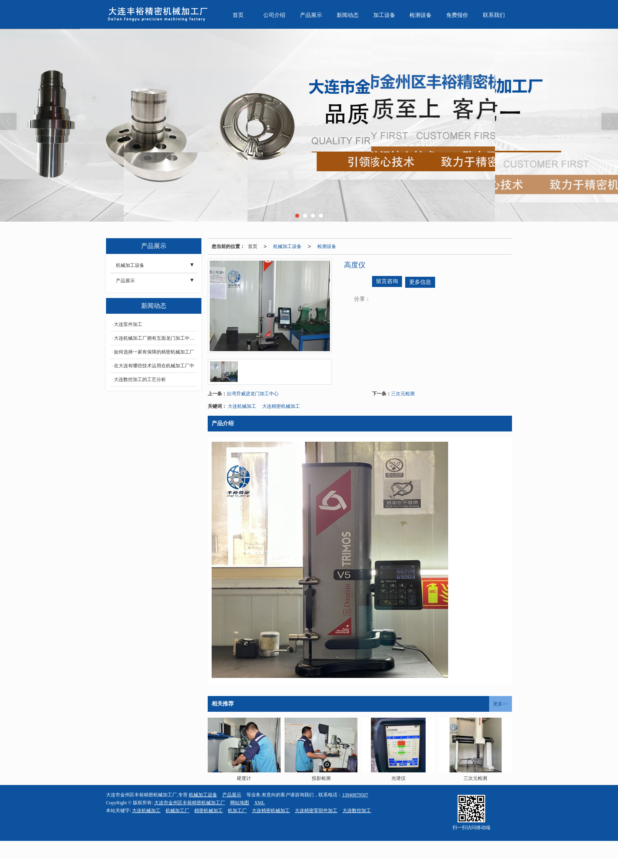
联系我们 (494, 15)
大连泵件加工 (128, 324)
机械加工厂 (177, 810)
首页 (238, 15)
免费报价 (457, 15)
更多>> (500, 704)
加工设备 (384, 15)
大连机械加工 (242, 406)
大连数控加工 (357, 810)
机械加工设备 (287, 246)
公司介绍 (274, 15)
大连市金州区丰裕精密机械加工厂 (189, 802)
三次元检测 (403, 393)
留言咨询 (387, 281)
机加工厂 (237, 810)
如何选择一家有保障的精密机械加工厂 (154, 352)
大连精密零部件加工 (316, 810)
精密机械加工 (208, 810)
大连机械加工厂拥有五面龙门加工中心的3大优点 (155, 338)
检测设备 (421, 15)
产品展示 (311, 15)
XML (259, 802)
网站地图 (239, 802)
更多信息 (420, 282)
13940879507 (355, 795)
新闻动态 (348, 15)
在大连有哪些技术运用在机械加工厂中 (154, 365)
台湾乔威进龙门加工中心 (253, 393)
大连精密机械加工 (281, 406)
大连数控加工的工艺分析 (140, 379)
